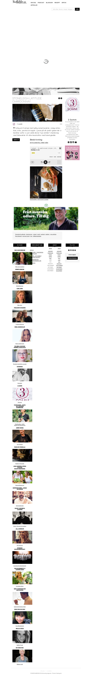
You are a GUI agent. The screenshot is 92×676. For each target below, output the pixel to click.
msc (31, 236)
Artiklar (34, 5)
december (59, 270)
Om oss (33, 2)
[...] (63, 9)
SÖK (77, 9)
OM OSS (42, 671)
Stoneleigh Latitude (20, 234)
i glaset (35, 234)
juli (59, 262)
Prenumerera (72, 258)
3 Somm (20, 124)
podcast (41, 2)
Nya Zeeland (18, 236)
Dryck (64, 2)
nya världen (53, 234)
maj (50, 258)
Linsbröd (32, 263)
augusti (59, 263)
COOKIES (49, 671)
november (59, 269)
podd (38, 234)
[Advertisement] (46, 25)
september (59, 265)
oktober (59, 267)
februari (50, 253)
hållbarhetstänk (37, 236)
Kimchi (32, 250)
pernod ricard (26, 236)
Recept (57, 2)
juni (59, 260)
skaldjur (47, 234)
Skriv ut (16, 139)
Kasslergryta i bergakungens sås (35, 260)
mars (50, 254)
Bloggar (49, 2)
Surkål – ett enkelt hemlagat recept (35, 256)
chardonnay (29, 234)
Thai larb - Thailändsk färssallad (36, 253)
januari (50, 251)
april (50, 256)
